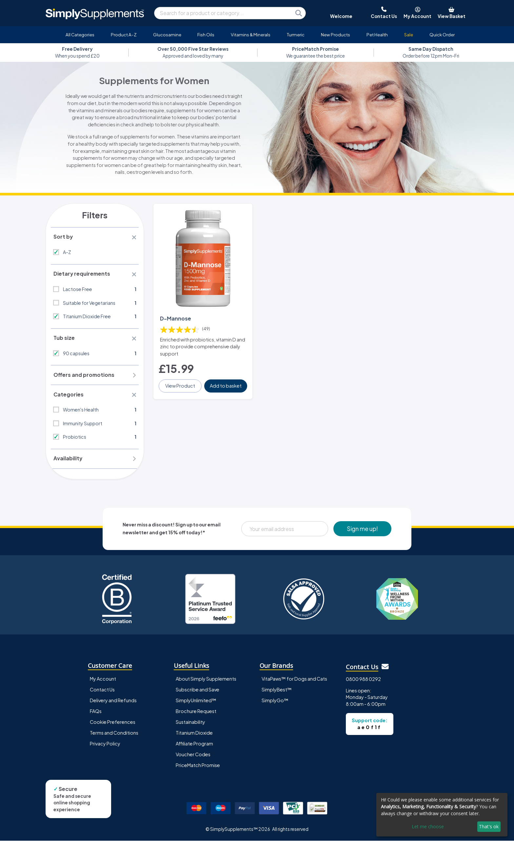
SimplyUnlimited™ (196, 703)
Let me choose (428, 826)
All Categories (80, 34)
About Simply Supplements (206, 681)
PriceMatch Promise (198, 767)
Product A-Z (124, 34)
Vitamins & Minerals (250, 34)
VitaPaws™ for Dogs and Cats (294, 681)
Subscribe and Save (197, 692)
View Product (180, 384)
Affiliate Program (194, 746)
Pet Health (377, 34)
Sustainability (190, 724)
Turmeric (296, 34)
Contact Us (102, 692)
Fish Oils (205, 34)
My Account (103, 681)
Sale (408, 34)
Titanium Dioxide (194, 735)
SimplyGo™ (275, 703)
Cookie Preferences (112, 724)
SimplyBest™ (277, 692)
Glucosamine (167, 34)
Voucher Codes (193, 757)
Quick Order (442, 34)
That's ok (489, 826)
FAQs (96, 713)
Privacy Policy (105, 746)
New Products (335, 34)
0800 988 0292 (363, 681)
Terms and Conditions (114, 735)
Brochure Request (196, 713)
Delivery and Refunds (113, 703)
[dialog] (441, 814)
